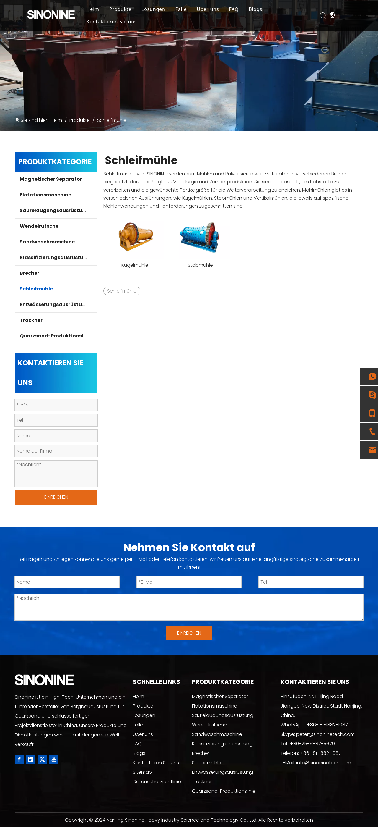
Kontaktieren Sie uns (121, 22)
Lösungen (163, 10)
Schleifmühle (36, 288)
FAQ (243, 10)
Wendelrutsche (39, 226)
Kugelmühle (134, 265)
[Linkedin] (30, 759)
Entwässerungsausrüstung (54, 304)
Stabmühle (200, 265)
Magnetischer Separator (51, 179)
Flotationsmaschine (45, 194)
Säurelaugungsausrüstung (54, 210)
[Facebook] (19, 759)
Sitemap (142, 772)
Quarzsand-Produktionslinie (56, 335)
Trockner (31, 320)
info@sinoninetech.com (323, 762)
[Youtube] (53, 759)
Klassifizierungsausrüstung (55, 257)
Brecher (29, 273)
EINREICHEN (56, 497)
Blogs (265, 10)
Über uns (217, 10)
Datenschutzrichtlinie (157, 781)
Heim (102, 10)
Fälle (190, 10)
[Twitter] (42, 759)
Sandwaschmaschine (47, 241)
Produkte (130, 10)
